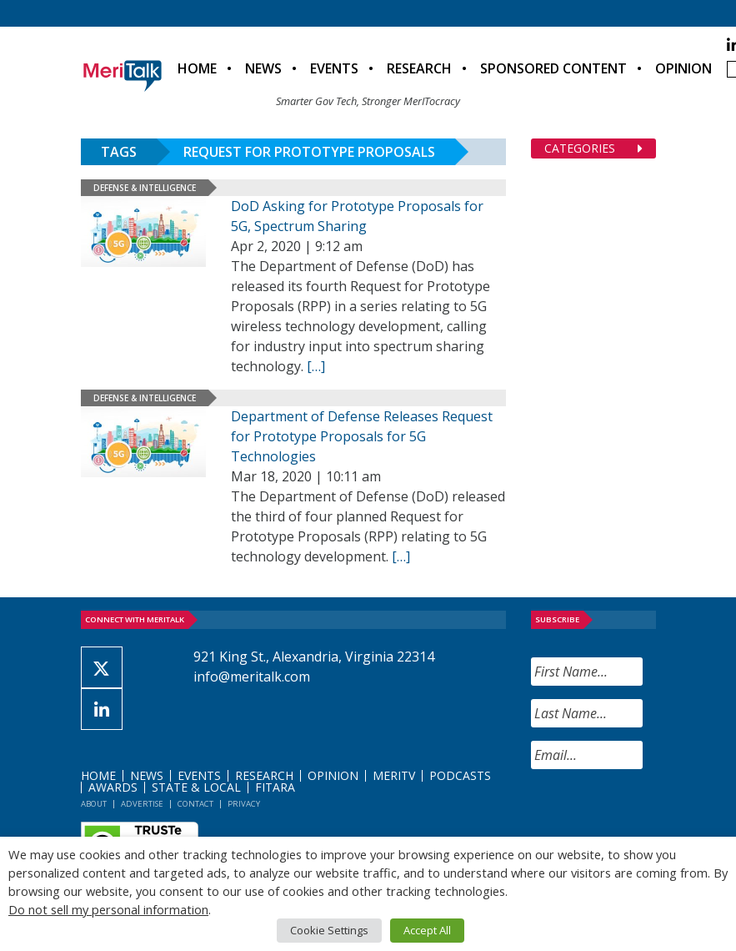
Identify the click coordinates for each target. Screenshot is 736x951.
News (263, 68)
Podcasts (460, 775)
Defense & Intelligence (144, 188)
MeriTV (394, 775)
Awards (113, 787)
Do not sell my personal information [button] (108, 909)
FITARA (275, 787)
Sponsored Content (553, 68)
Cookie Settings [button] (329, 930)
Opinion (683, 68)
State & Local (196, 787)
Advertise (142, 803)
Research (419, 68)
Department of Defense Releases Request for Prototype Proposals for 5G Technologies (362, 436)
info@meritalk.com (251, 676)
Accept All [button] (427, 930)
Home (197, 68)
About (94, 803)
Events (334, 68)
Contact (195, 803)
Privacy (244, 803)
